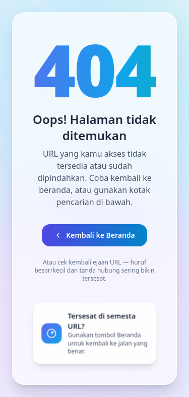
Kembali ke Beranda (94, 235)
